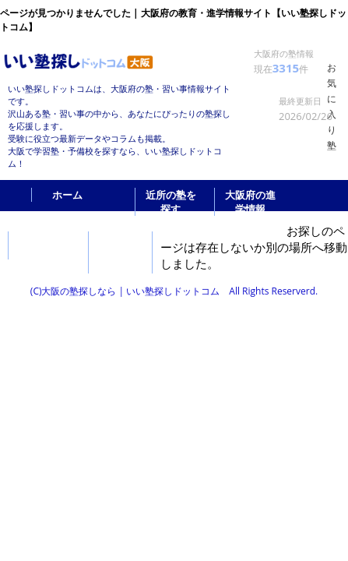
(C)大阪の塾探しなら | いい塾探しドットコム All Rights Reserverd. (174, 291)
